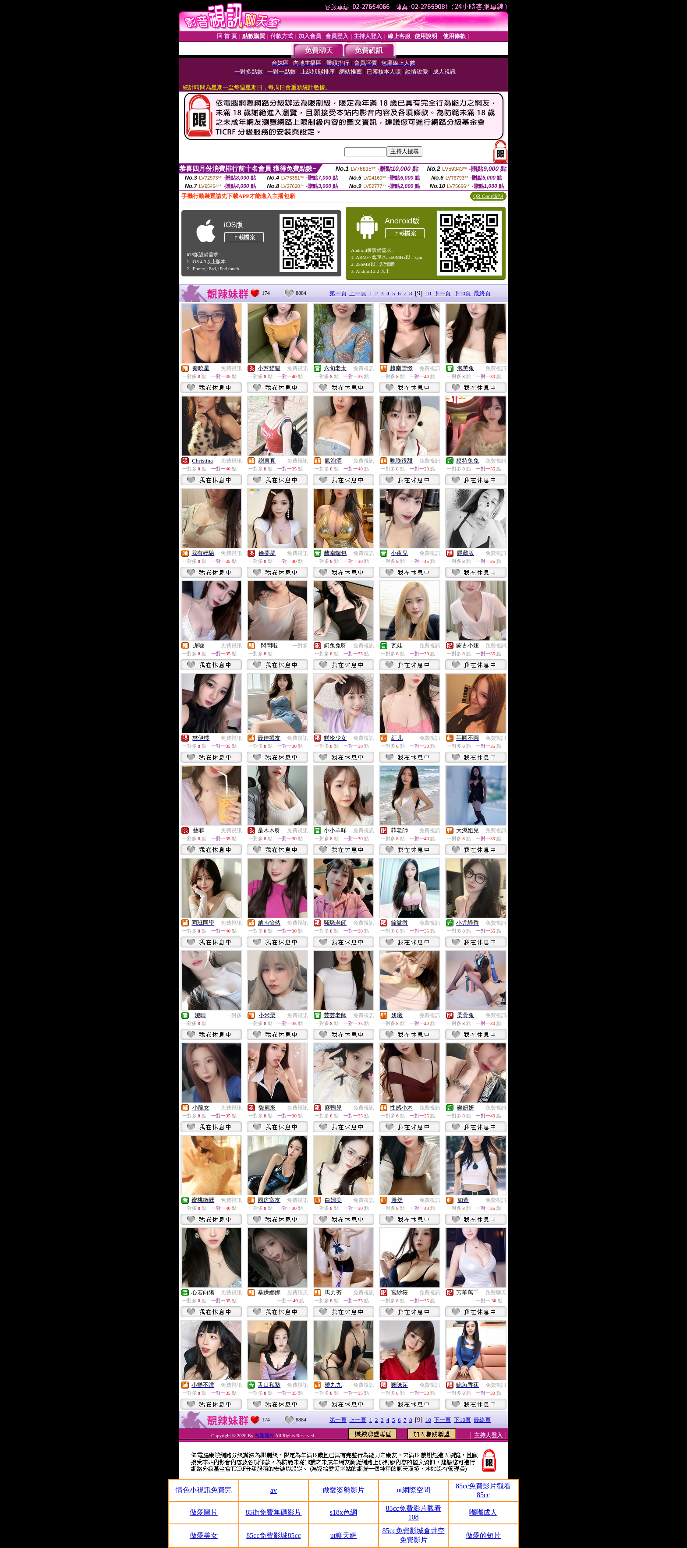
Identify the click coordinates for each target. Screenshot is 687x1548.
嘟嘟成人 (483, 1512)
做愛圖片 (265, 1435)
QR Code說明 (488, 196)
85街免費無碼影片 (273, 1512)
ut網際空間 (413, 1490)
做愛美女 (204, 1535)
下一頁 (442, 293)
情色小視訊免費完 (204, 1490)
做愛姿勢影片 (343, 1490)
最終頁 (482, 293)
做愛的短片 (483, 1535)
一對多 (300, 646)
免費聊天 (297, 1293)
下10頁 (462, 293)
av (273, 1490)
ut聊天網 (343, 1535)
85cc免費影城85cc (273, 1535)
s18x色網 (343, 1512)
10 (428, 293)
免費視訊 (231, 368)
